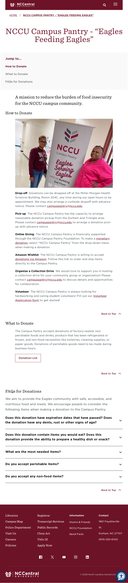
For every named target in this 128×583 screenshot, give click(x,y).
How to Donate (15, 66)
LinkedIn (86, 556)
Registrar (43, 515)
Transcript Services (50, 521)
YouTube (63, 556)
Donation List (28, 358)
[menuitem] (40, 557)
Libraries (11, 515)
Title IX (42, 539)
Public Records (47, 527)
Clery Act (43, 533)
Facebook (39, 556)
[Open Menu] (115, 5)
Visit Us (10, 533)
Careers (10, 539)
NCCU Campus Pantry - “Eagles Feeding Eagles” (58, 15)
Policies (10, 545)
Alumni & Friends (79, 522)
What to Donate (16, 74)
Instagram (74, 556)
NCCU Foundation (80, 528)
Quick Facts (76, 534)
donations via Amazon (30, 259)
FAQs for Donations (18, 81)
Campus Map (14, 521)
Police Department (18, 527)
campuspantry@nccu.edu (64, 206)
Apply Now (44, 545)
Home (13, 15)
